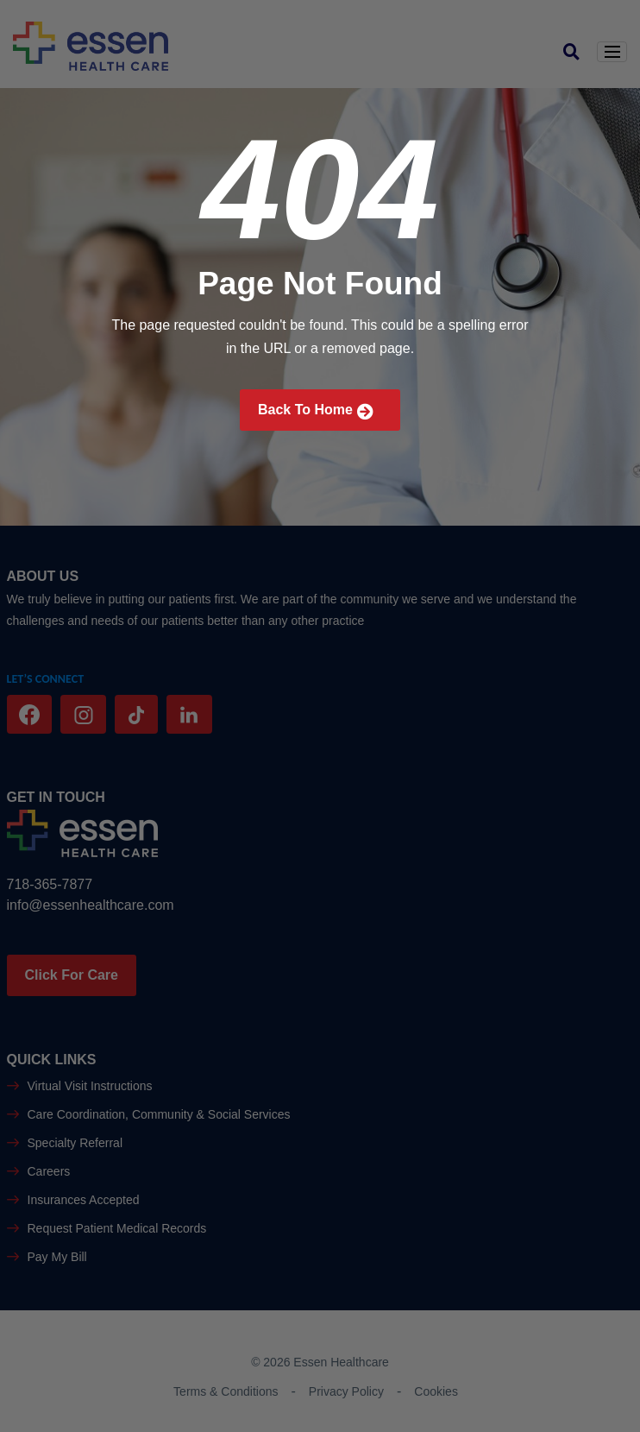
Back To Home (315, 411)
